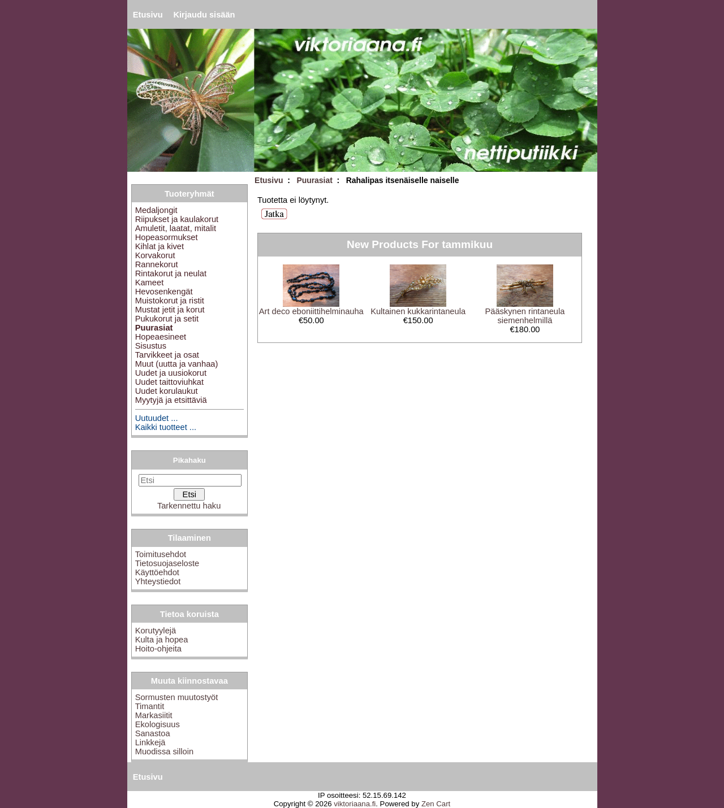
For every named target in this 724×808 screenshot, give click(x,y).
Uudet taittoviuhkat (169, 381)
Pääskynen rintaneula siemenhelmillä (524, 316)
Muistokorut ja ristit (169, 300)
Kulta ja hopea (161, 639)
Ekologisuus (157, 724)
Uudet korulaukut (166, 391)
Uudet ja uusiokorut (170, 372)
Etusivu (148, 14)
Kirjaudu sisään (204, 14)
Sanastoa (152, 733)
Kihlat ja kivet (159, 246)
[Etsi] (190, 480)
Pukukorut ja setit (167, 318)
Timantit (150, 706)
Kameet (149, 282)
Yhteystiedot (158, 581)
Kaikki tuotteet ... (165, 427)
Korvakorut (155, 255)
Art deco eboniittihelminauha (311, 311)
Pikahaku (189, 460)
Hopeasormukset (166, 237)
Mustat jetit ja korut (170, 309)
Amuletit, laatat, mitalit (175, 228)
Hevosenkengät (164, 291)
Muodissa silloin (164, 751)
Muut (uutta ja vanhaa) (176, 363)
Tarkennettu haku (189, 505)
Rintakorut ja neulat (170, 273)
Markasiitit (154, 715)
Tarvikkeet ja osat (167, 354)
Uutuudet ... (156, 418)
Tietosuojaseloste (167, 563)
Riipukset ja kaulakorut (176, 219)
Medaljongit (156, 210)
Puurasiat (314, 180)
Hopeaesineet (160, 336)
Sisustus (150, 345)
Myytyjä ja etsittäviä (171, 400)
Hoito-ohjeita (158, 648)
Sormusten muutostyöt (176, 697)
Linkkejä (150, 742)
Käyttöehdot (157, 572)
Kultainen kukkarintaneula (418, 311)
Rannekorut (156, 264)
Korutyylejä (155, 630)
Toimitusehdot (160, 554)
